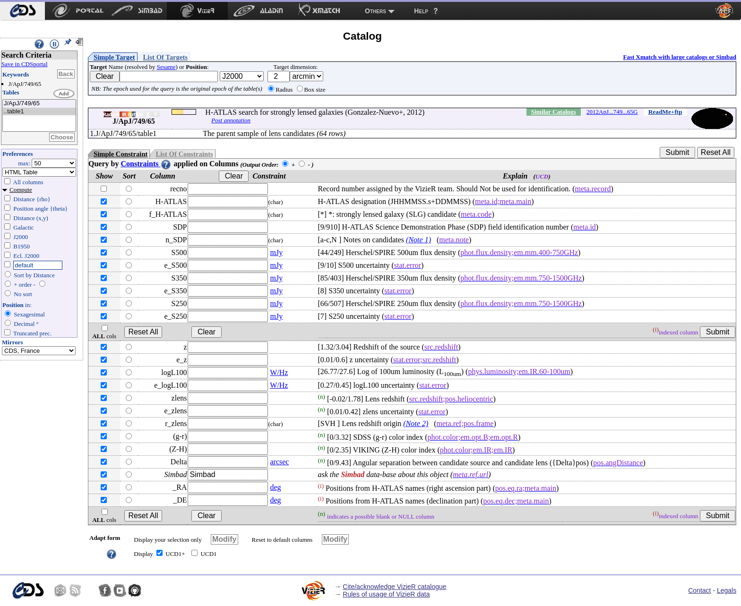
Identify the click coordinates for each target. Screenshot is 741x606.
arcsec (279, 462)
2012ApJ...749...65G (612, 111)
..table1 (39, 112)
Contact (699, 590)
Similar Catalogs (553, 111)
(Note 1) (418, 240)
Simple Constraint (120, 154)
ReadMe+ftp (665, 111)
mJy (276, 252)
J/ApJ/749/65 (39, 104)
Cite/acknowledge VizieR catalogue (394, 586)
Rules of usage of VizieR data (386, 594)
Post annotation (230, 120)
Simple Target (114, 57)
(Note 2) (415, 423)
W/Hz (279, 372)
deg (275, 487)
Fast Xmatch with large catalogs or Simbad (679, 56)
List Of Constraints (184, 154)
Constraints (146, 164)
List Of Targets (165, 57)
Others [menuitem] (375, 11)
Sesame (166, 66)
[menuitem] (22, 11)
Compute (20, 189)
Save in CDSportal (24, 64)
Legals (726, 590)
